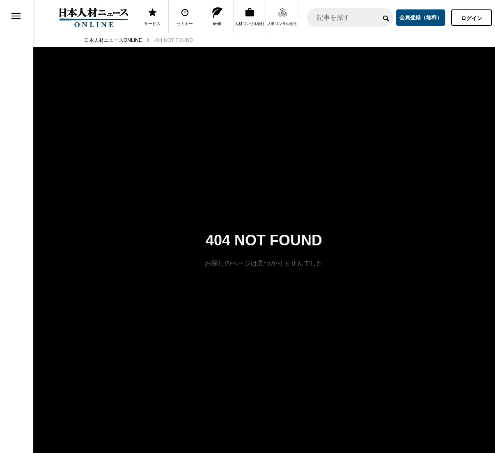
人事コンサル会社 (282, 16)
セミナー (184, 16)
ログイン (471, 18)
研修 (217, 16)
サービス (152, 16)
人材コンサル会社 (249, 16)
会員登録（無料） (420, 17)
